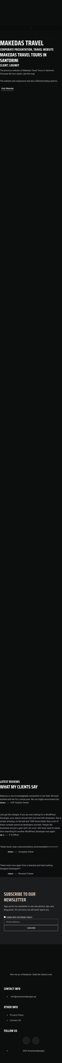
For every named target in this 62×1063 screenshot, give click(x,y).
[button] (31, 28)
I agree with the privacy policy (19, 917)
